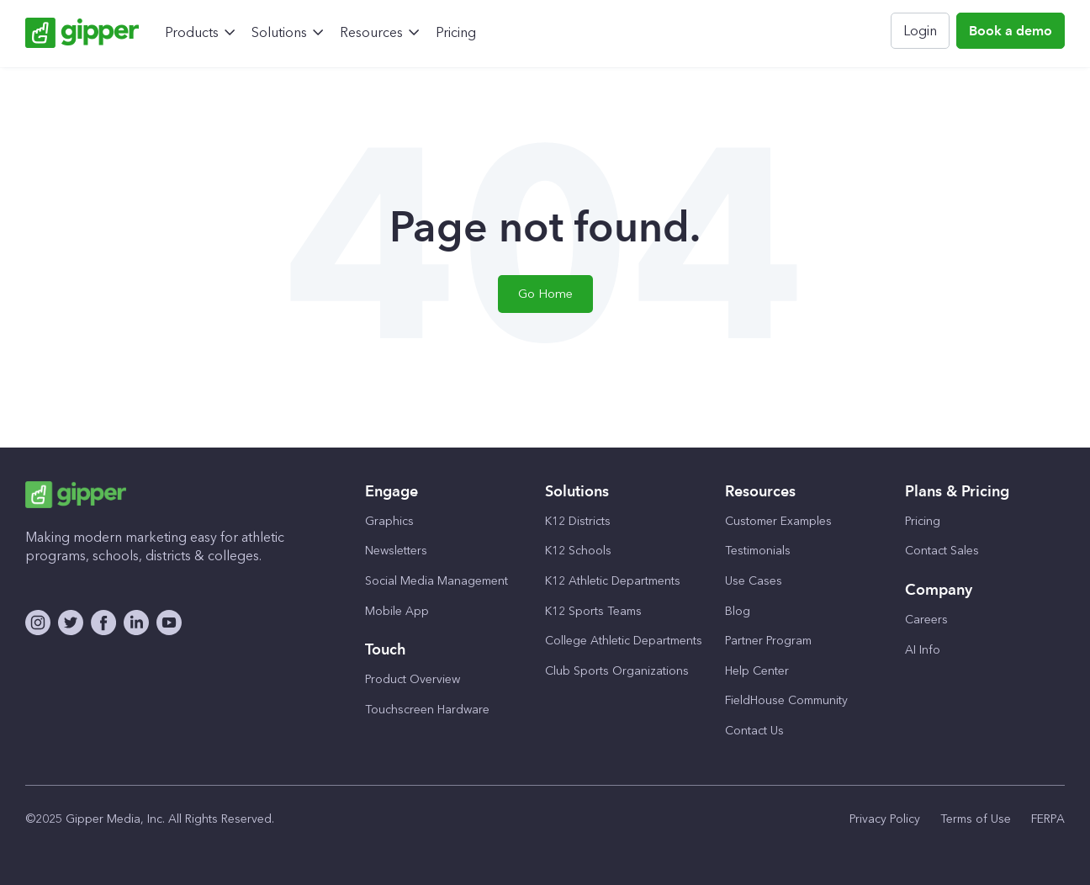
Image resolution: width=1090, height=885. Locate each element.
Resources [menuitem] (371, 32)
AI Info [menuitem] (922, 650)
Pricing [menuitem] (456, 32)
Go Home (545, 293)
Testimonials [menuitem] (758, 550)
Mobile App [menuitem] (397, 611)
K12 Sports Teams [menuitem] (593, 611)
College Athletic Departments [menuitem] (623, 640)
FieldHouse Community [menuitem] (786, 700)
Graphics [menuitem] (389, 521)
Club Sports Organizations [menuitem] (617, 671)
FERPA (1048, 819)
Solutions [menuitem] (279, 32)
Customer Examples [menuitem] (778, 521)
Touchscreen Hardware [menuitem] (427, 709)
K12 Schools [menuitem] (578, 550)
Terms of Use (975, 819)
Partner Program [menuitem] (768, 640)
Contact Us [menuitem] (754, 730)
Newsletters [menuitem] (396, 550)
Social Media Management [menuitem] (436, 581)
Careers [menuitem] (926, 619)
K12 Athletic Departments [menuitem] (612, 581)
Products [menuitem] (192, 32)
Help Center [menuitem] (757, 671)
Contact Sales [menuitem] (942, 550)
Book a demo (1010, 31)
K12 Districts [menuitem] (578, 521)
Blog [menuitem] (737, 611)
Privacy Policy (884, 819)
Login (920, 31)
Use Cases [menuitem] (753, 581)
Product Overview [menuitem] (412, 679)
